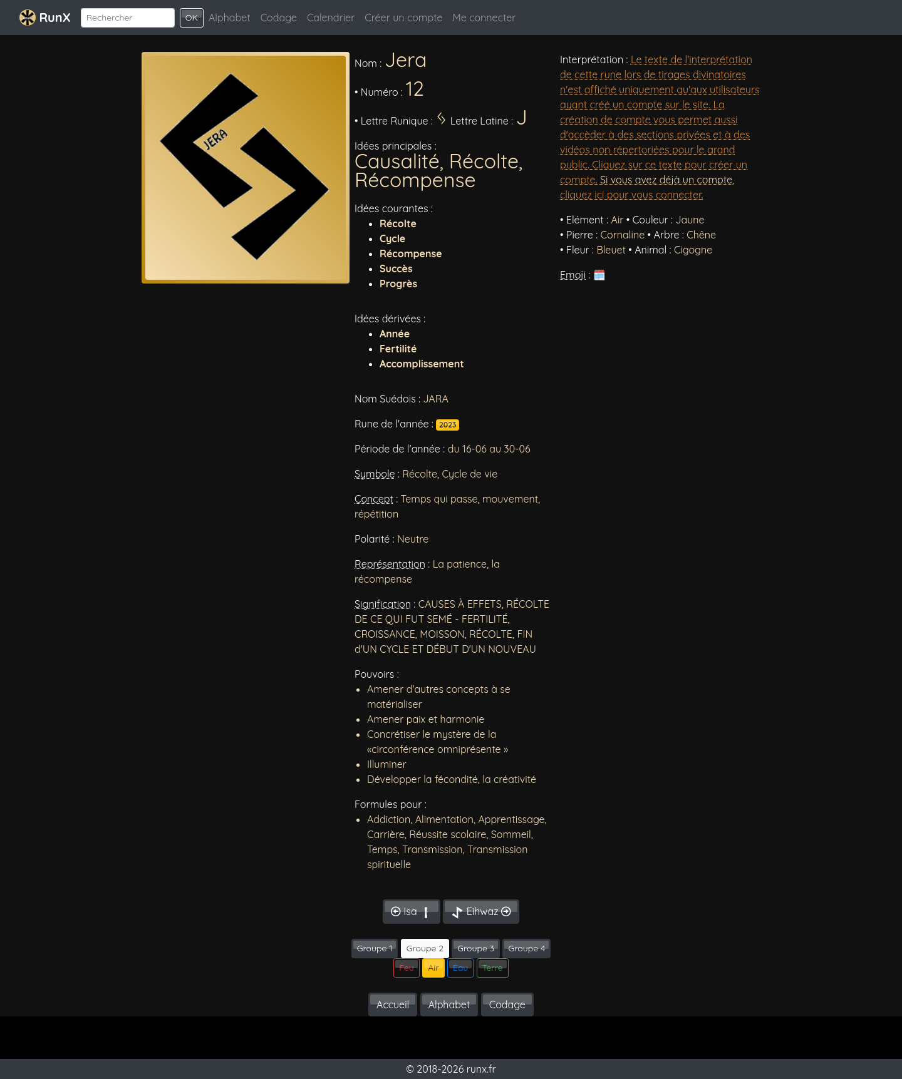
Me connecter (484, 17)
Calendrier (331, 17)
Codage (279, 17)
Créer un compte (403, 17)
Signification (383, 604)
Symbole (375, 474)
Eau (460, 967)
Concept (374, 499)
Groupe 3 (475, 948)
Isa (411, 912)
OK (191, 17)
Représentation (390, 564)
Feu (406, 967)
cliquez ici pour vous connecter (630, 194)
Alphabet (230, 17)
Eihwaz (481, 912)
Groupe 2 (425, 948)
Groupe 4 (526, 948)
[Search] (128, 18)
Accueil (392, 1004)
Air (433, 967)
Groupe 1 (375, 948)
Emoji (573, 274)
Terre (492, 967)
